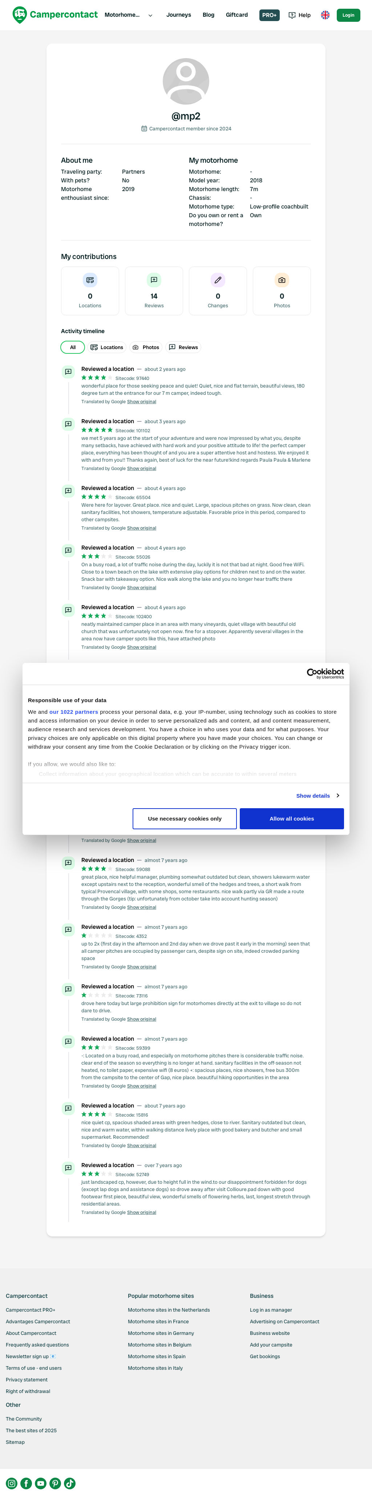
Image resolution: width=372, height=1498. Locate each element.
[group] (186, 347)
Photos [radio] (146, 347)
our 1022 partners (73, 712)
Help (299, 15)
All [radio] (73, 347)
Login (349, 15)
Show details (313, 796)
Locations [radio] (106, 347)
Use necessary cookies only (185, 818)
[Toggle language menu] (325, 15)
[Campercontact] (55, 15)
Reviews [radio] (183, 347)
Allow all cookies (292, 818)
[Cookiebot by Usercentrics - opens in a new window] (312, 673)
